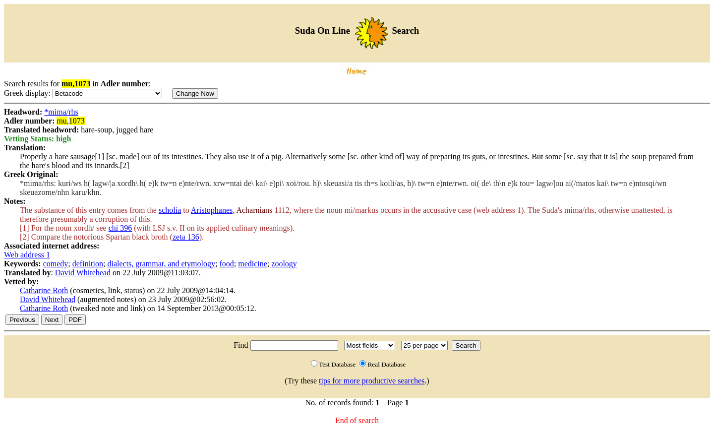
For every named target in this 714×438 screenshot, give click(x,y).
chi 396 (120, 228)
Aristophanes (212, 210)
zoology (284, 263)
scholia (170, 210)
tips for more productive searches (371, 380)
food (226, 263)
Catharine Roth (44, 290)
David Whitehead (83, 272)
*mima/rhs (61, 112)
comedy (55, 263)
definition (87, 263)
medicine (252, 263)
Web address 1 (27, 254)
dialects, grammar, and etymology (161, 263)
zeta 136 (186, 237)
